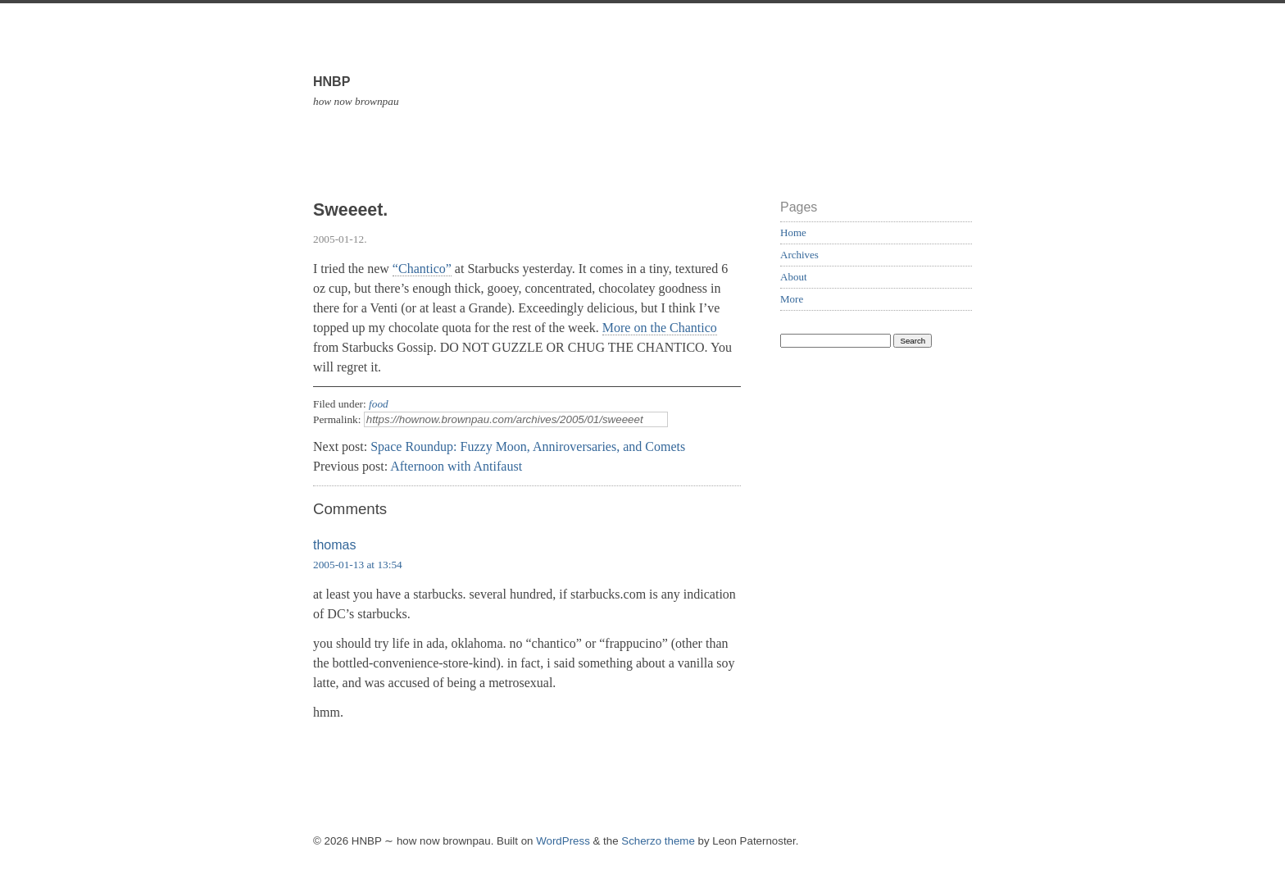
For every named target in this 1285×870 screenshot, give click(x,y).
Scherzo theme (658, 841)
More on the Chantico (659, 328)
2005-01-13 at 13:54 (357, 564)
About (793, 277)
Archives (799, 254)
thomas (334, 545)
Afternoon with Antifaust (456, 466)
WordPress (563, 841)
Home (793, 232)
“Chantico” (422, 269)
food (378, 404)
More (791, 299)
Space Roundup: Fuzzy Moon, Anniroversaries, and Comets (527, 446)
